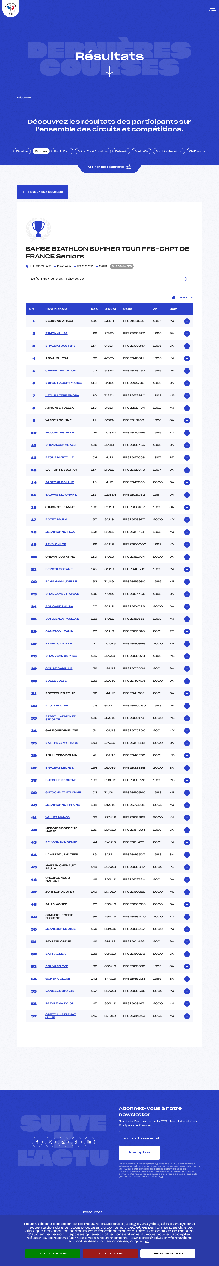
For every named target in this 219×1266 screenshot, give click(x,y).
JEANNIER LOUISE (60, 936)
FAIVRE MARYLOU (59, 1011)
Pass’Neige (97, 1211)
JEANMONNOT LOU (60, 539)
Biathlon (46, 157)
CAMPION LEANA (59, 638)
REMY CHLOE (55, 552)
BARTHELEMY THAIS (61, 750)
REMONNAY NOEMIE (61, 849)
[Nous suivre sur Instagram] (63, 1141)
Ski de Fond (67, 157)
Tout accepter (52, 1253)
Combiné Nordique (174, 157)
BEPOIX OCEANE (59, 576)
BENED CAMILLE (58, 651)
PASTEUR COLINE (59, 489)
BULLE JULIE (56, 688)
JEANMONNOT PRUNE (62, 812)
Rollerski (126, 157)
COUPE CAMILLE (58, 676)
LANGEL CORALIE (59, 998)
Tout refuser (110, 1253)
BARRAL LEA (55, 961)
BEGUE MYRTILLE (59, 465)
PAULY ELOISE (56, 713)
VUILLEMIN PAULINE (62, 626)
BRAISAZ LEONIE (59, 775)
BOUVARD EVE (56, 973)
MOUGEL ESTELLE (59, 440)
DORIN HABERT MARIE (63, 390)
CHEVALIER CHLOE (60, 378)
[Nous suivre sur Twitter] (43, 1141)
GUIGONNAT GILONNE (63, 800)
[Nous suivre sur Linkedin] (102, 1141)
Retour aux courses (43, 199)
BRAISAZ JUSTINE (60, 353)
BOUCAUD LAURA (59, 614)
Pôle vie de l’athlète (162, 1211)
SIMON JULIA (56, 341)
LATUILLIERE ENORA (62, 403)
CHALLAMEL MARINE (62, 601)
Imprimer (182, 305)
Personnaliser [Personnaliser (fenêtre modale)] (168, 1253)
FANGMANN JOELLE (61, 589)
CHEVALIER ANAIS (60, 452)
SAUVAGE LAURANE (61, 502)
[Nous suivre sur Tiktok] (82, 1141)
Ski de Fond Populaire (98, 157)
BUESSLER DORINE (60, 787)
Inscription (187, 1145)
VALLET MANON (57, 825)
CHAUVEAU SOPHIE (61, 663)
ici (161, 1170)
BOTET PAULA (56, 527)
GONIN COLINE (57, 986)
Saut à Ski (146, 157)
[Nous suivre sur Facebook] (24, 1141)
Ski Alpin (27, 157)
